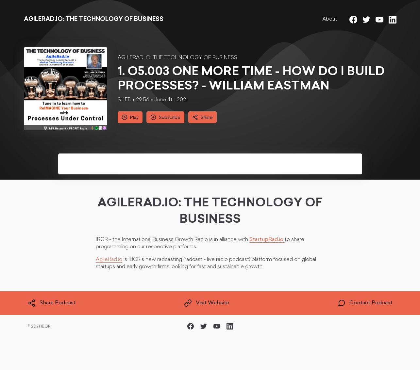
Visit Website (206, 303)
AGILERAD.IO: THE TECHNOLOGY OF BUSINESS (177, 57)
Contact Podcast (365, 303)
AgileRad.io (109, 259)
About (329, 19)
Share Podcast (52, 303)
